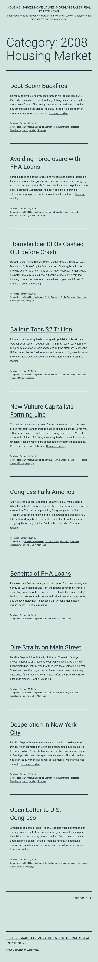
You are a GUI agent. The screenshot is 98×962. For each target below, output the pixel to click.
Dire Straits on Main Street (45, 647)
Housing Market (29, 130)
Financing (64, 127)
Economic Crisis (52, 127)
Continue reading (58, 113)
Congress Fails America (42, 491)
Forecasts (74, 127)
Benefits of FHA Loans (40, 573)
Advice (48, 618)
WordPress (32, 949)
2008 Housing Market (34, 127)
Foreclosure (15, 130)
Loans (70, 618)
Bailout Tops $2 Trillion (41, 329)
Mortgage (41, 130)
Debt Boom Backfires (38, 85)
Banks (47, 297)
